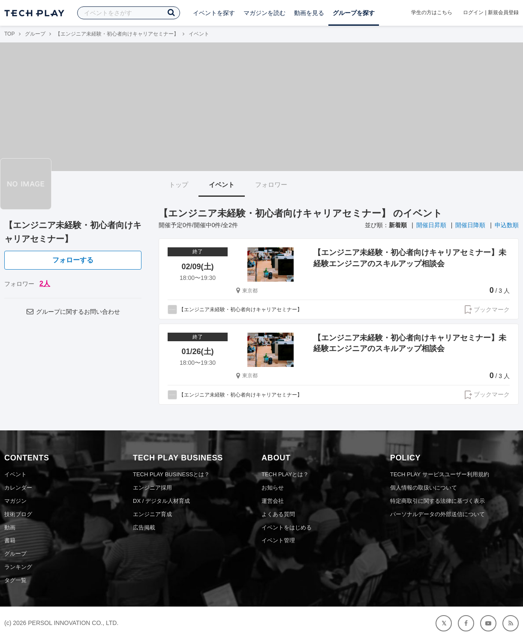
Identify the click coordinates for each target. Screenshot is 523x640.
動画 (9, 527)
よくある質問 (278, 514)
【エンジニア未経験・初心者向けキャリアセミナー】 (117, 34)
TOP (9, 34)
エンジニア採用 (152, 487)
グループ (35, 34)
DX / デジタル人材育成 (161, 501)
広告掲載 (144, 527)
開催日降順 (470, 225)
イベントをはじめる (287, 527)
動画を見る (309, 12)
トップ (178, 184)
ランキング (18, 567)
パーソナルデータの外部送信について (437, 514)
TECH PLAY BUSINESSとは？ (171, 474)
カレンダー (18, 487)
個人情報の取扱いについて (423, 487)
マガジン (15, 501)
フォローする (72, 260)
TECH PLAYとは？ (285, 474)
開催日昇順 (431, 225)
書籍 (9, 540)
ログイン (473, 12)
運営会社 (273, 501)
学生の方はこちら (431, 12)
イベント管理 (278, 540)
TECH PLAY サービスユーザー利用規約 (439, 474)
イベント (221, 184)
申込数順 (507, 225)
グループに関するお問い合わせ (73, 311)
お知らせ (273, 487)
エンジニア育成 (152, 514)
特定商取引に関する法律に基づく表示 (437, 501)
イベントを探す (214, 12)
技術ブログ (18, 514)
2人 (44, 283)
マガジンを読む (264, 12)
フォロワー (271, 184)
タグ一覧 (15, 580)
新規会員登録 (503, 12)
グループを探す (354, 12)
